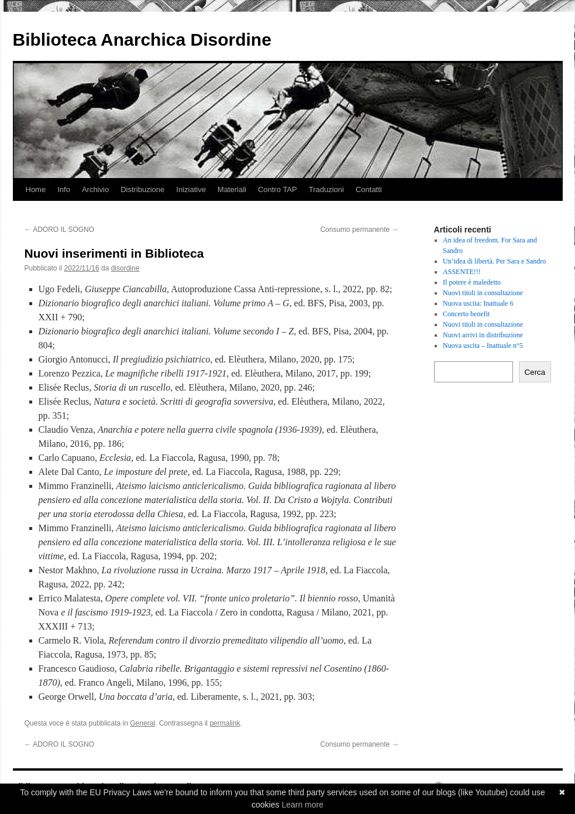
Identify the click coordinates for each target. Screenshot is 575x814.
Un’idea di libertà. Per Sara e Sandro (494, 261)
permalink (224, 723)
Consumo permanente (359, 229)
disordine (125, 268)
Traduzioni (326, 189)
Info (63, 189)
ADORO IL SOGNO (60, 229)
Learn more (302, 804)
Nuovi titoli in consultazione (483, 293)
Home (36, 189)
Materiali (232, 189)
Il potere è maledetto (472, 282)
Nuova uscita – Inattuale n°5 (483, 345)
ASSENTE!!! (462, 272)
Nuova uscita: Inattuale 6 (478, 303)
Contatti (369, 189)
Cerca (535, 372)
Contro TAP (277, 189)
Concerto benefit (466, 314)
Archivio (95, 189)
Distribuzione (142, 189)
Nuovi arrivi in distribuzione (483, 335)
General (142, 723)
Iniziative (191, 189)
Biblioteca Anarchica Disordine (142, 39)
